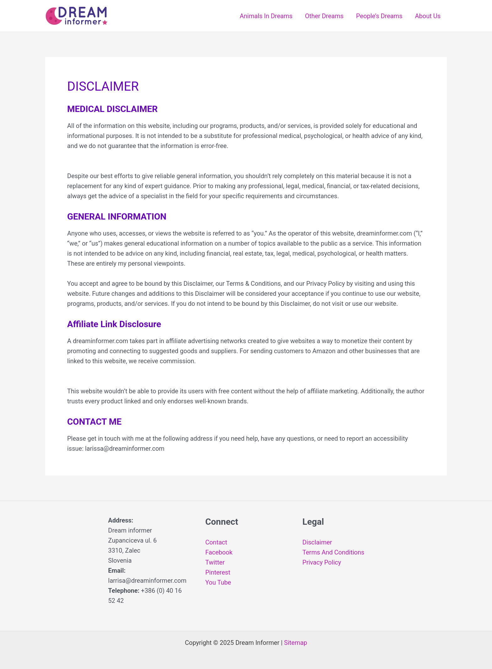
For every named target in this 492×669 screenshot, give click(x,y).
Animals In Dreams (266, 16)
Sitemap (295, 642)
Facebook (219, 552)
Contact (216, 542)
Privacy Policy (321, 562)
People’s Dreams (379, 16)
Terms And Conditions (333, 552)
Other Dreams (324, 16)
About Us (428, 16)
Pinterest (217, 572)
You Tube (218, 582)
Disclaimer (317, 542)
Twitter (215, 562)
